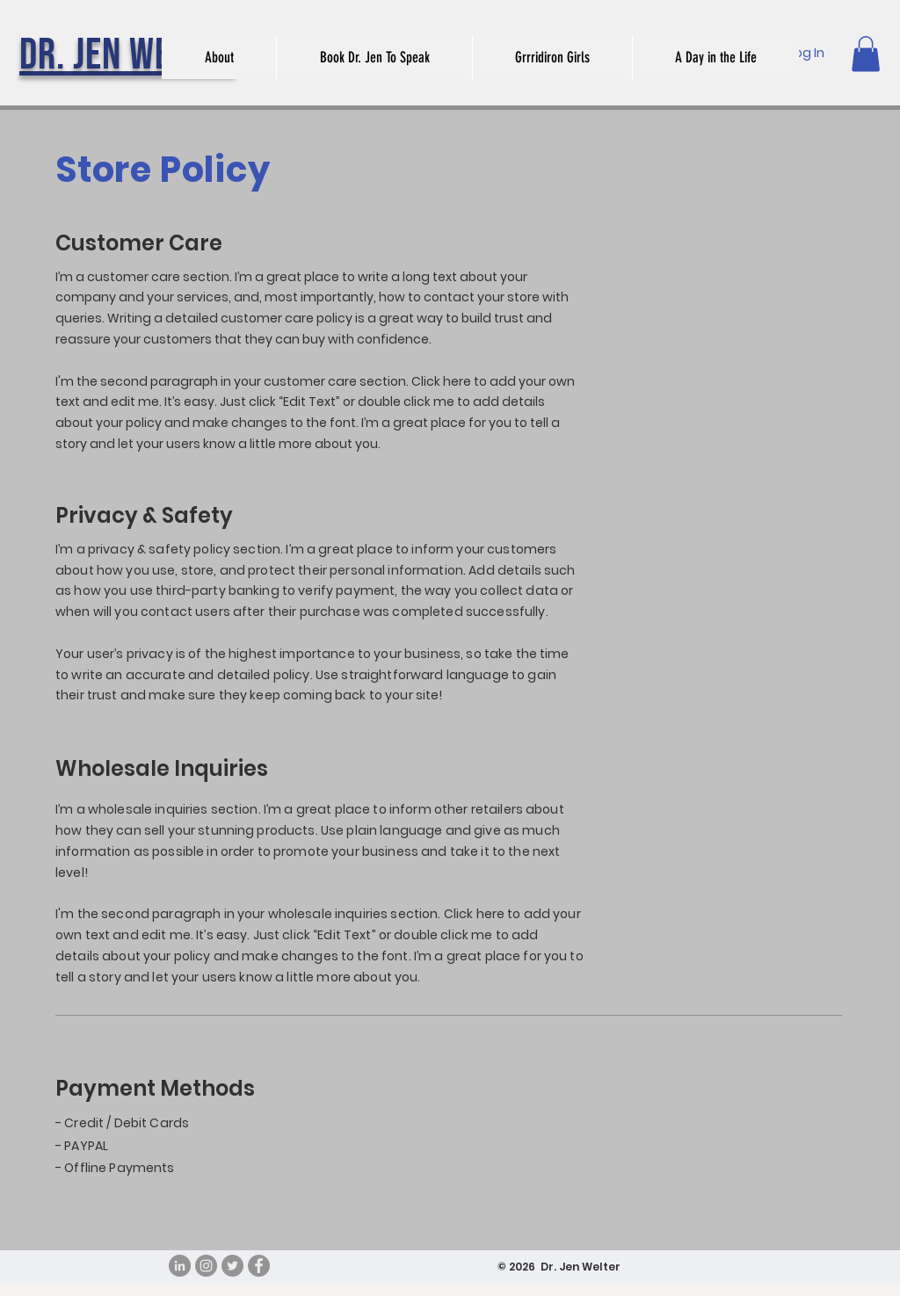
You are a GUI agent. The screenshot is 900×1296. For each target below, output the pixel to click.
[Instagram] (206, 1266)
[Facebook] (259, 1266)
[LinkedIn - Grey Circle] (180, 1266)
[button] (866, 54)
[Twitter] (232, 1266)
